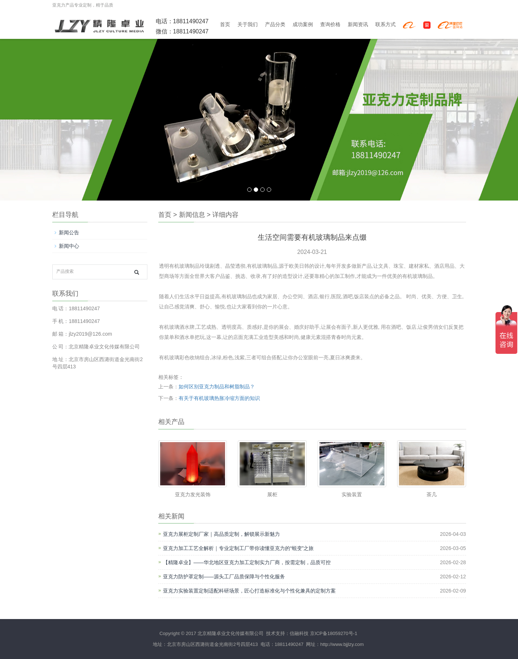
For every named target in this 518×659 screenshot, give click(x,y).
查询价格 (330, 24)
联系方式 (385, 24)
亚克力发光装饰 (193, 494)
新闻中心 (69, 246)
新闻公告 (69, 232)
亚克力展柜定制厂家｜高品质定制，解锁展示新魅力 (221, 534)
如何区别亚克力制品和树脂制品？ (217, 386)
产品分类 (275, 24)
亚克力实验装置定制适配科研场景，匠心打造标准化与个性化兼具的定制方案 (249, 591)
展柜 (272, 494)
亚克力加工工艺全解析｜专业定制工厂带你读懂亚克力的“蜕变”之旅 (238, 548)
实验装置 (352, 494)
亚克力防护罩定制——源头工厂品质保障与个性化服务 (224, 576)
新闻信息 (192, 214)
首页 (225, 24)
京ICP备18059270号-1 (333, 633)
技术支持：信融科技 (287, 633)
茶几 (432, 494)
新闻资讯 (358, 24)
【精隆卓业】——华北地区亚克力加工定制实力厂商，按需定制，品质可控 (247, 562)
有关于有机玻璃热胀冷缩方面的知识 (219, 398)
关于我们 (247, 24)
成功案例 (303, 24)
